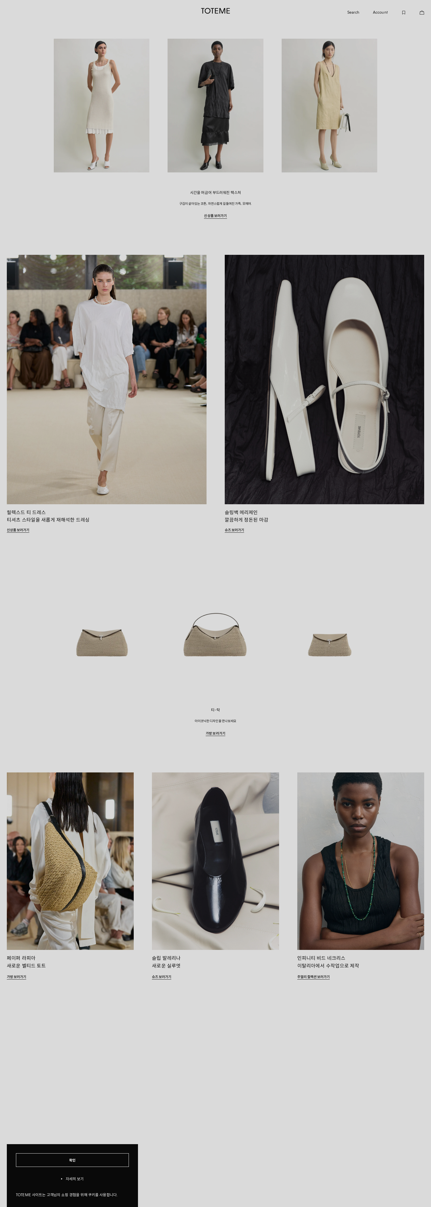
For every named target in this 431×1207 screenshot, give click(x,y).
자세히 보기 (72, 1179)
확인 (72, 1160)
